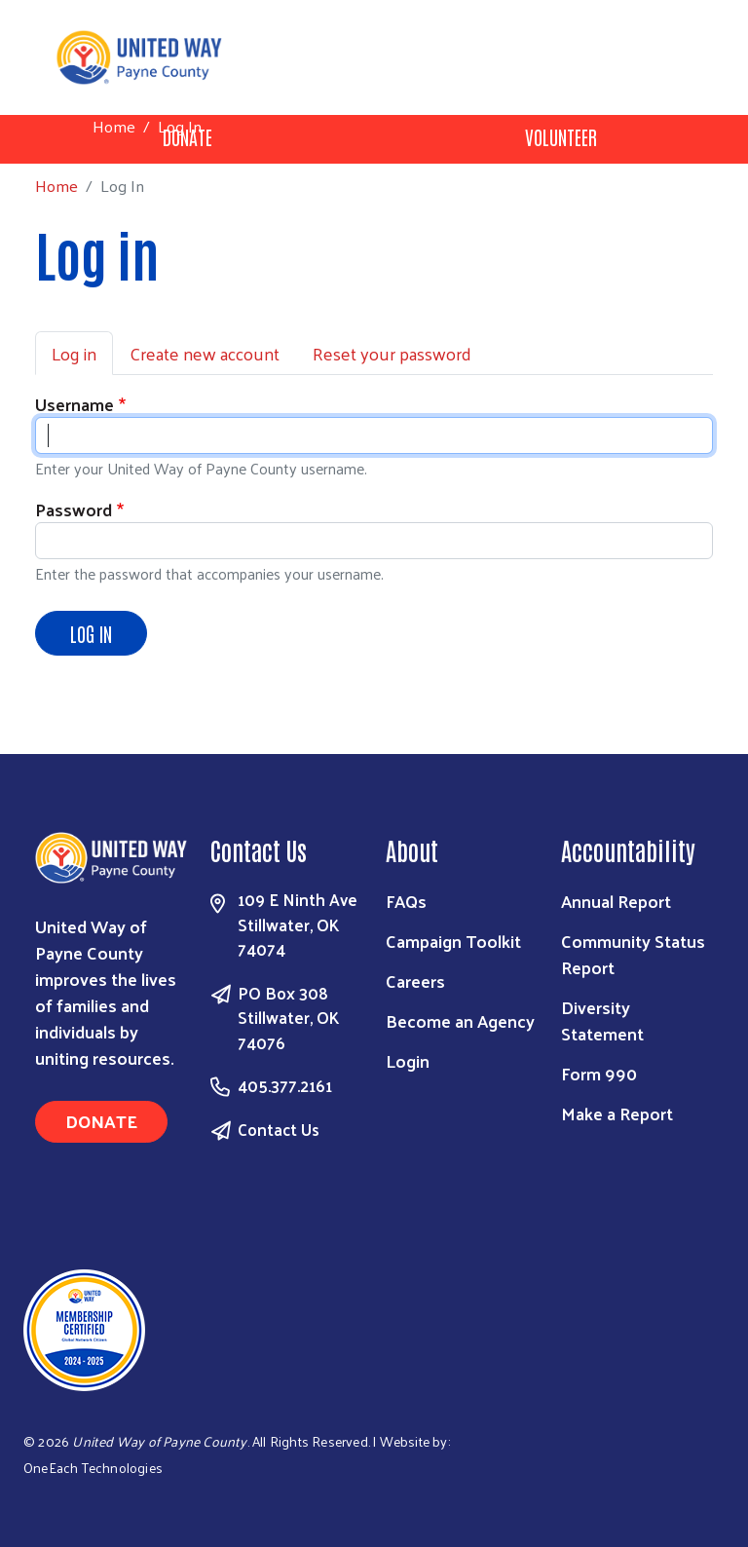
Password (73, 509)
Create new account (205, 353)
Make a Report (617, 1113)
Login (408, 1060)
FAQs (406, 901)
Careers (415, 980)
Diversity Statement (602, 1020)
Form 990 (599, 1073)
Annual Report (616, 901)
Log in (74, 353)
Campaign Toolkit (453, 940)
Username (74, 404)
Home (114, 126)
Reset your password (392, 353)
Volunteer (561, 136)
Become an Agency (460, 1020)
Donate (101, 1121)
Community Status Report (633, 953)
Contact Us (278, 1129)
